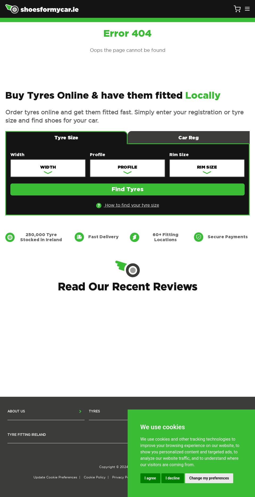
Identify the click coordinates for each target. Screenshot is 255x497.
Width (17, 155)
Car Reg (188, 137)
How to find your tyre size (127, 205)
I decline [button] (173, 478)
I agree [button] (150, 478)
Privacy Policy (123, 477)
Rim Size (179, 155)
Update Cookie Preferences (55, 477)
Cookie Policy (95, 477)
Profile (97, 155)
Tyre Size (66, 137)
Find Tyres (128, 189)
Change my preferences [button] (209, 478)
